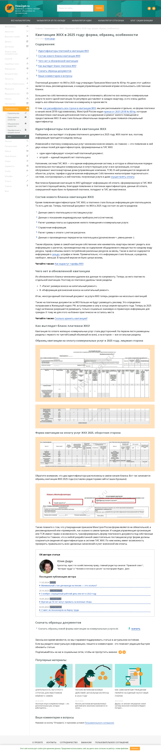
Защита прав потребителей (11, 52)
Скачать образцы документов (54, 70)
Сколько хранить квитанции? (71, 318)
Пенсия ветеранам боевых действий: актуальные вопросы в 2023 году (92, 693)
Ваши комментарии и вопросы (55, 75)
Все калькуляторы (20, 20)
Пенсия (52, 582)
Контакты (51, 742)
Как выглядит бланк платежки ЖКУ (57, 65)
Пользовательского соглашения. (99, 723)
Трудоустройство (55, 607)
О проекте (37, 742)
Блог (7, 191)
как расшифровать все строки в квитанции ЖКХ (69, 108)
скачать (135, 628)
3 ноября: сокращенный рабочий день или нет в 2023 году (68, 593)
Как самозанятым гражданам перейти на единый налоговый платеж (131, 693)
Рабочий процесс (56, 591)
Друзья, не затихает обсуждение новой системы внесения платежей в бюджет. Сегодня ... (130, 706)
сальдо (55, 254)
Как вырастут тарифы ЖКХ (69, 263)
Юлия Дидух (50, 38)
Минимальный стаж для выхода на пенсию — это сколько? (69, 585)
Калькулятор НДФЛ (82, 20)
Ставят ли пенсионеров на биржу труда (60, 610)
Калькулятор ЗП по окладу (51, 20)
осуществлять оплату (122, 176)
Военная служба (55, 599)
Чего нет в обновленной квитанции (58, 60)
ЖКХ (61, 28)
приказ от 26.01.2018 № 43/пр (119, 111)
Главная (39, 28)
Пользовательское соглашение (112, 742)
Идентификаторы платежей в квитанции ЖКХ (63, 50)
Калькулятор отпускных (111, 20)
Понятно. (135, 748)
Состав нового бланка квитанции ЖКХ (59, 55)
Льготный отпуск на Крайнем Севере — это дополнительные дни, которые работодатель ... (52, 706)
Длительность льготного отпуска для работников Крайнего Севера (49, 693)
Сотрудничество (69, 742)
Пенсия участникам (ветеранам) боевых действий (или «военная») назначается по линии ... (91, 706)
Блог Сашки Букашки (142, 20)
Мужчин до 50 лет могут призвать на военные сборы (66, 602)
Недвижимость (51, 28)
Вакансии (86, 742)
